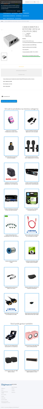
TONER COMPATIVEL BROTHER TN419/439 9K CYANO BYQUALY (31, 183)
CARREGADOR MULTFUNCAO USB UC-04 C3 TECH (11, 288)
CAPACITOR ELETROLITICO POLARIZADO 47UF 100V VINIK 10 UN (11, 236)
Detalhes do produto (21, 70)
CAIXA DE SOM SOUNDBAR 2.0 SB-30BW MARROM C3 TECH (32, 371)
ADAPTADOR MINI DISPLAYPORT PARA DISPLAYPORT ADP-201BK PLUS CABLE (32, 314)
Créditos (13, 390)
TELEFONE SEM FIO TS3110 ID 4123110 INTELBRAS (11, 157)
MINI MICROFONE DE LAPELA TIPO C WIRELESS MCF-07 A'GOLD (32, 157)
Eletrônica (15, 13)
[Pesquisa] (34, 2)
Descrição (21, 66)
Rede (4, 18)
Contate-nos (21, 74)
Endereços (13, 392)
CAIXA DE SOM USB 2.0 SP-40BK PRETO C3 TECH (11, 371)
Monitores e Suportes (9, 15)
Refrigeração (10, 18)
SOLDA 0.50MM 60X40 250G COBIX (11, 262)
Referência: (24, 33)
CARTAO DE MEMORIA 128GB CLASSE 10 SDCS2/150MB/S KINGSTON (32, 262)
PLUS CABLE (27, 34)
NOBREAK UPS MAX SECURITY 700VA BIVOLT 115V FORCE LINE (11, 183)
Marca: (23, 34)
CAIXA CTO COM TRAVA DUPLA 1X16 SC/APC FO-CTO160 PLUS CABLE (11, 346)
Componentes (7, 13)
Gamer (20, 13)
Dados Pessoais (14, 387)
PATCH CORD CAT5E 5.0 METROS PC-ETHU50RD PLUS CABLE (32, 236)
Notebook (19, 15)
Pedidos (13, 388)
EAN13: (23, 36)
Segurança (18, 18)
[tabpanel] (10, 39)
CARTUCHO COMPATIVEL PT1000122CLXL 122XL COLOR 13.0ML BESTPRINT (11, 131)
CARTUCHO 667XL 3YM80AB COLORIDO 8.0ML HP (32, 209)
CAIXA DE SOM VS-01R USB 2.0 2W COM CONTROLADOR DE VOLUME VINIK (32, 346)
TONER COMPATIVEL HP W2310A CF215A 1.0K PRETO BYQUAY (11, 209)
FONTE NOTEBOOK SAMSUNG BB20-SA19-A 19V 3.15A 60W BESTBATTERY (32, 131)
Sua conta (14, 384)
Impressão (26, 13)
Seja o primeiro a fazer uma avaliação (9, 101)
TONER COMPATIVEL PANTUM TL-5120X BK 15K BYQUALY (32, 288)
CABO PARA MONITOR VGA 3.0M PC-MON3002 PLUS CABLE (11, 314)
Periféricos (26, 15)
